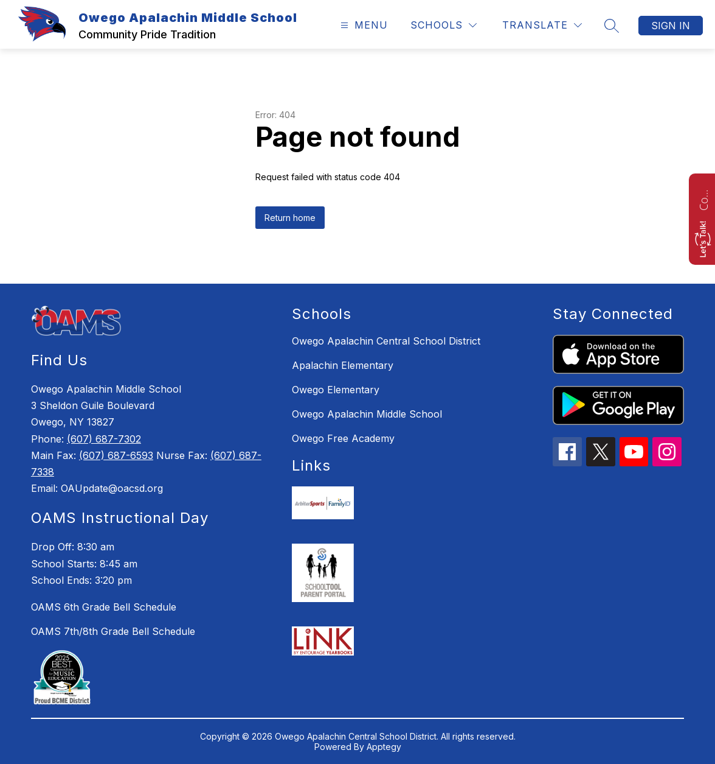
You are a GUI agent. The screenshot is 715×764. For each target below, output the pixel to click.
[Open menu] (362, 25)
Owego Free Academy (343, 438)
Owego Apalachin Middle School (367, 414)
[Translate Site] (542, 25)
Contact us (703, 198)
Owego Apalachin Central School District (386, 341)
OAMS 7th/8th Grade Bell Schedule (113, 631)
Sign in (670, 25)
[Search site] (611, 25)
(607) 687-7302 (104, 439)
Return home (290, 217)
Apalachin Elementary (342, 365)
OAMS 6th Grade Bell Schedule (103, 607)
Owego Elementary (335, 390)
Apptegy (384, 746)
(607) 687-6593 (116, 455)
